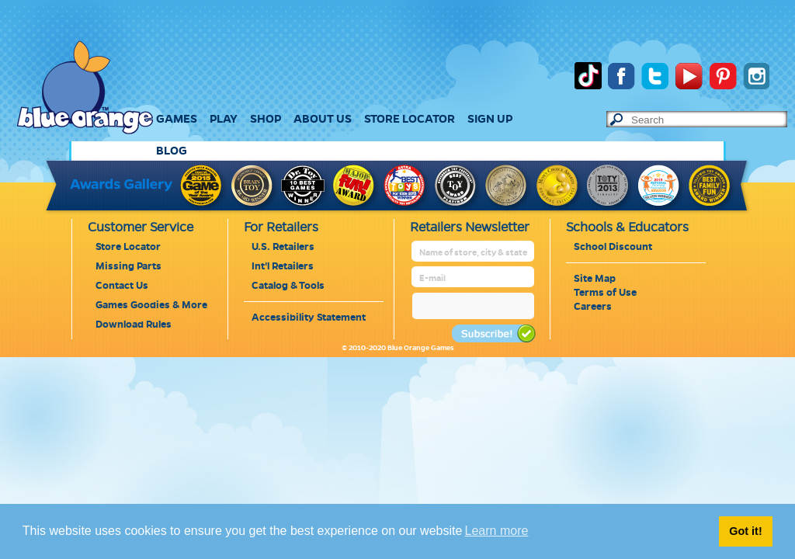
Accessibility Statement (309, 317)
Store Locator (128, 247)
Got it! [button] (745, 531)
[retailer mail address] (474, 278)
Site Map (595, 279)
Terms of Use (605, 292)
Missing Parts (128, 266)
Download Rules (133, 324)
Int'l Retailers (283, 266)
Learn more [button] (497, 530)
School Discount (613, 247)
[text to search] (709, 120)
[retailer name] (474, 253)
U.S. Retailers (283, 247)
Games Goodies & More (151, 305)
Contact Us (121, 286)
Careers (593, 306)
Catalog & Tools (288, 286)
